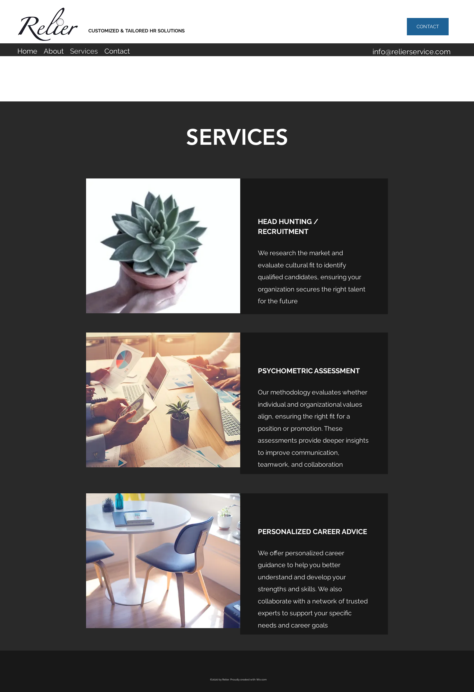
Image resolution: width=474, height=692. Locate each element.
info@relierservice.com (412, 51)
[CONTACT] (428, 26)
